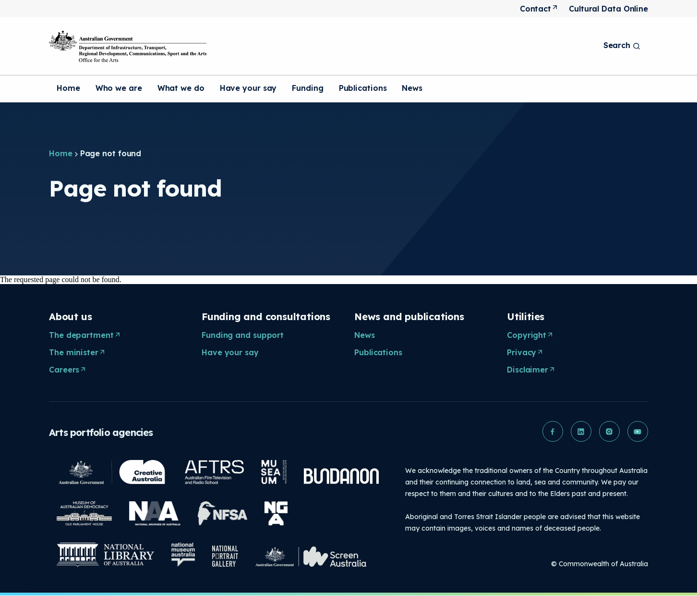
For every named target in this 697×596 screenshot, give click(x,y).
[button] (551, 431)
